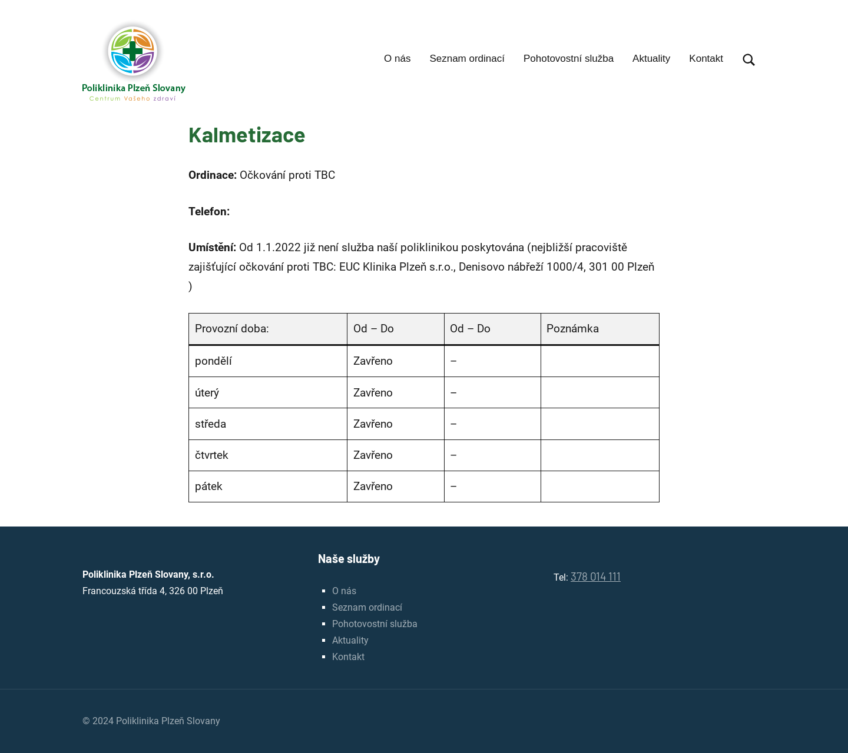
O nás (397, 58)
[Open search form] (749, 60)
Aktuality (651, 58)
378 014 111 (596, 576)
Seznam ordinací (467, 58)
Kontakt (706, 58)
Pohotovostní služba (569, 58)
